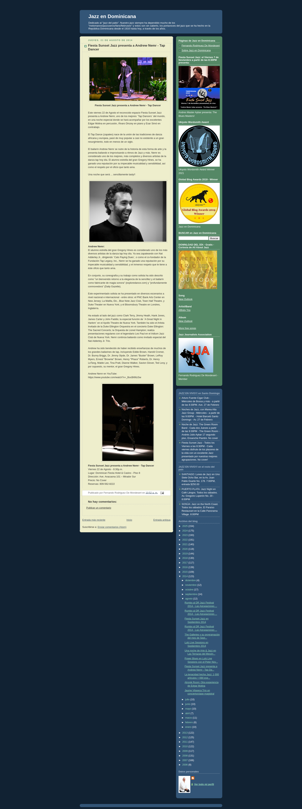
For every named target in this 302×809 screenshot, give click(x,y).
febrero (189, 722)
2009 (185, 751)
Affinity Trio (184, 310)
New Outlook (185, 299)
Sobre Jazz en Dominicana (196, 50)
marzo (189, 717)
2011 (185, 741)
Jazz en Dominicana (112, 16)
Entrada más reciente (93, 520)
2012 (185, 737)
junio (188, 704)
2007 (185, 760)
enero (188, 727)
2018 (185, 558)
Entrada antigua (161, 520)
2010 (185, 746)
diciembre (190, 580)
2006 (185, 764)
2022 (185, 539)
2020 (185, 549)
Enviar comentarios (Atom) (112, 527)
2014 (185, 576)
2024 (185, 530)
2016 (185, 567)
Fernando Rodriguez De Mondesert (201, 45)
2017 (185, 562)
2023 (185, 535)
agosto (189, 598)
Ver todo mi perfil (204, 784)
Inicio (129, 520)
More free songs (187, 328)
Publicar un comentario (98, 507)
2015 (185, 572)
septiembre (191, 594)
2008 (185, 755)
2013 (185, 732)
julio (187, 699)
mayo (188, 708)
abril (187, 713)
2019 (185, 553)
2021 (185, 544)
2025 (185, 526)
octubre (189, 589)
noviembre (191, 585)
